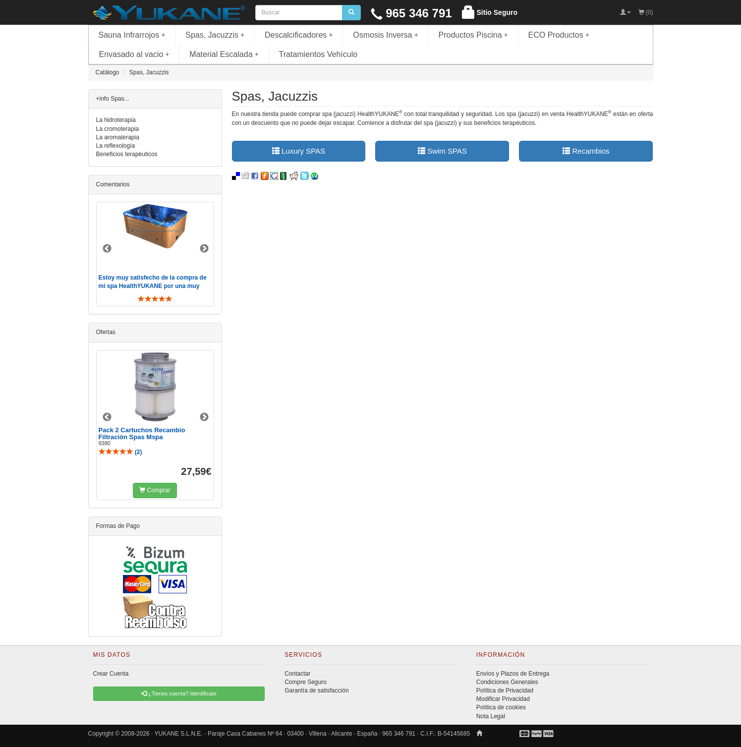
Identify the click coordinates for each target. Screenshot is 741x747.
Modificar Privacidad (503, 698)
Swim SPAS (442, 151)
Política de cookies (501, 707)
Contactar (297, 673)
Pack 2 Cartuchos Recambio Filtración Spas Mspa (142, 433)
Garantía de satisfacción (316, 690)
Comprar (154, 490)
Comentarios (113, 184)
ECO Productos (559, 35)
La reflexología (115, 145)
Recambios (586, 151)
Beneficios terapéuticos (127, 154)
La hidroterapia (116, 119)
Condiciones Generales (507, 682)
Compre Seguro (306, 682)
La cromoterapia (117, 128)
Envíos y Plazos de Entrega (512, 673)
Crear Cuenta (111, 673)
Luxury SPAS (298, 151)
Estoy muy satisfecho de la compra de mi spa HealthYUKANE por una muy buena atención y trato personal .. (153, 286)
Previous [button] (107, 249)
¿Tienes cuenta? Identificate (179, 693)
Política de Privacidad (504, 690)
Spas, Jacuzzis (214, 35)
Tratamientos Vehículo (318, 54)
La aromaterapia (117, 137)
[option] (155, 254)
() (120, 452)
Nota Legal (490, 716)
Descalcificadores (299, 35)
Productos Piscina (473, 35)
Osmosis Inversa (385, 35)
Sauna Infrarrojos (132, 35)
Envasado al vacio (134, 54)
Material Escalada (224, 54)
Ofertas (105, 332)
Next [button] (204, 249)
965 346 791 (411, 13)
